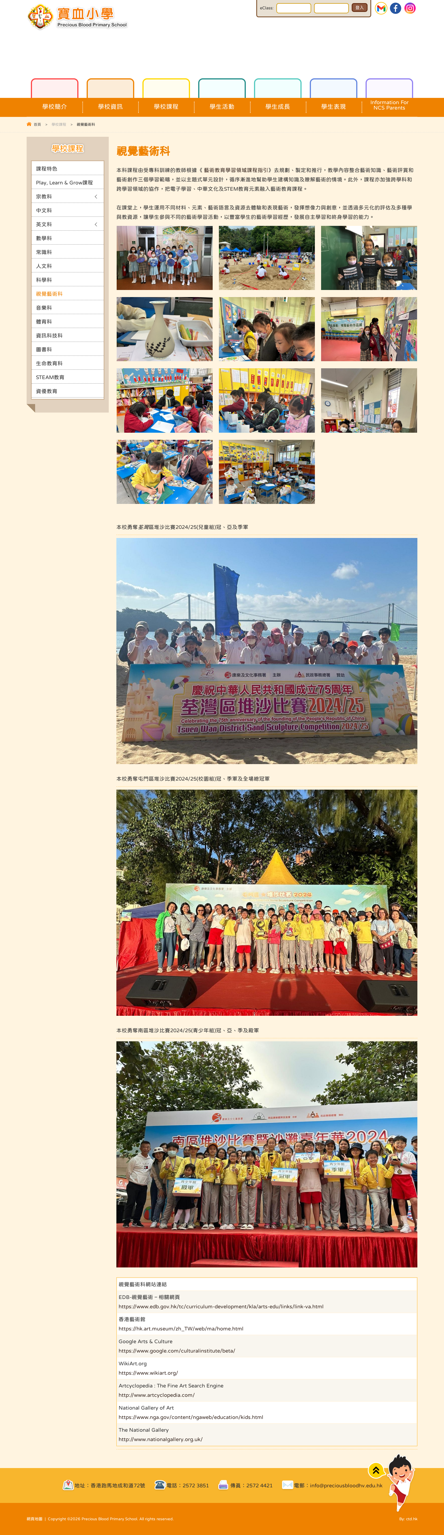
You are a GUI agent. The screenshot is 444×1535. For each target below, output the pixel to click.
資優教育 (46, 391)
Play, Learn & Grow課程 (64, 182)
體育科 (44, 321)
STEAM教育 (50, 377)
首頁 (37, 124)
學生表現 (333, 104)
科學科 (44, 280)
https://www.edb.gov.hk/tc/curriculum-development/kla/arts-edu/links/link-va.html (221, 1306)
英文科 (44, 224)
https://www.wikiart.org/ (148, 1373)
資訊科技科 (49, 335)
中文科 (44, 210)
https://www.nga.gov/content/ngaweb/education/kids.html (191, 1417)
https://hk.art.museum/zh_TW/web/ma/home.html (181, 1328)
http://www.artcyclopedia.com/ (157, 1395)
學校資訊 (110, 104)
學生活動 (222, 104)
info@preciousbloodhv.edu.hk (346, 1485)
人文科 (44, 266)
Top (377, 1470)
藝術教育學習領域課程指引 (236, 170)
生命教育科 (49, 363)
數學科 (44, 238)
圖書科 (44, 349)
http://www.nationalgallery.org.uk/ (161, 1439)
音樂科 (44, 307)
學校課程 (166, 104)
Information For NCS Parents (389, 104)
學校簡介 (54, 104)
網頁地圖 (34, 1519)
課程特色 (46, 168)
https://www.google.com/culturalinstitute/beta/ (177, 1350)
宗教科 (44, 196)
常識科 (44, 252)
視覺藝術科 (49, 294)
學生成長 (278, 104)
